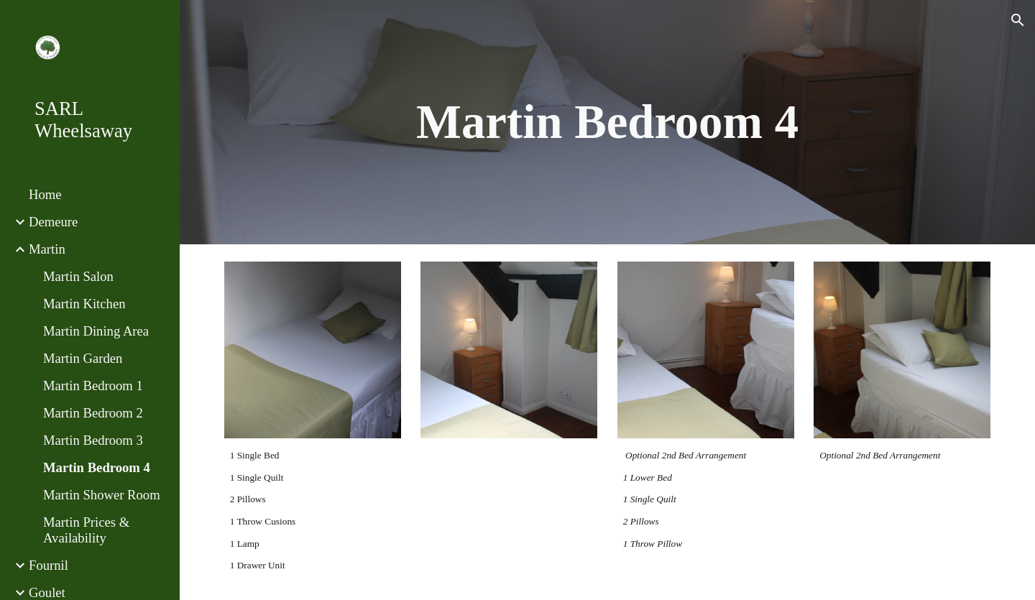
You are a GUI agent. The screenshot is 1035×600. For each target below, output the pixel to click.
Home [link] (45, 194)
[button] (1017, 20)
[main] (607, 122)
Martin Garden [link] (82, 358)
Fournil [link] (48, 565)
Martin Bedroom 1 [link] (93, 385)
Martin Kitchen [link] (84, 303)
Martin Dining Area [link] (96, 330)
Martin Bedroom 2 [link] (93, 412)
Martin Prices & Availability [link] (86, 529)
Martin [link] (47, 249)
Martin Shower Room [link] (101, 494)
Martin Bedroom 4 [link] (96, 467)
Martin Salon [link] (78, 276)
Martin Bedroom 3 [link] (93, 440)
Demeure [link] (53, 221)
